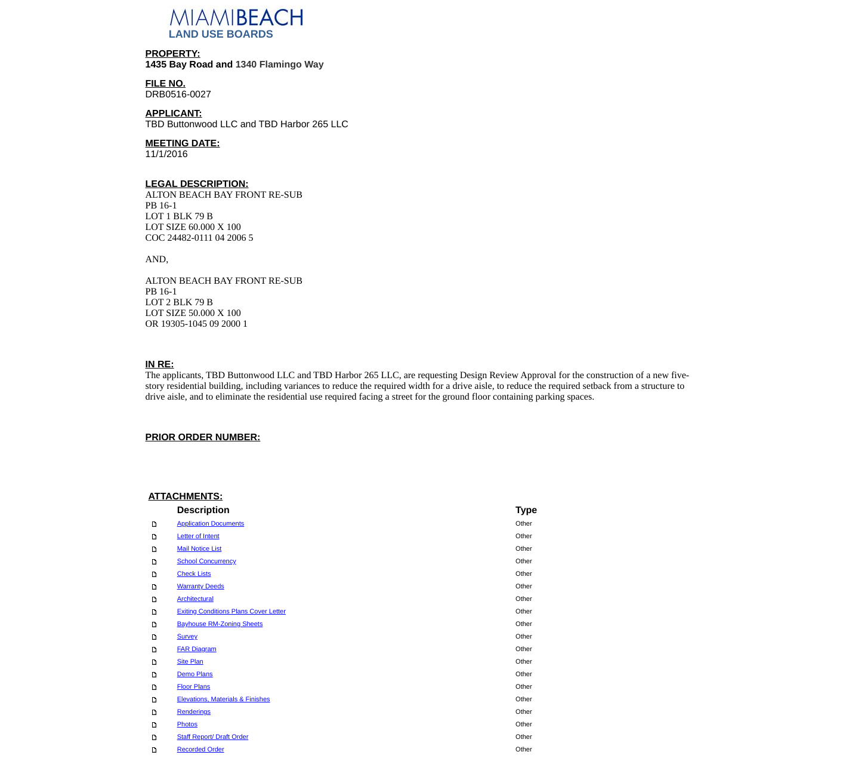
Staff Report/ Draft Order (213, 737)
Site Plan (190, 661)
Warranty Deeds (200, 586)
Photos (187, 724)
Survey (187, 636)
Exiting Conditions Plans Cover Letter (231, 611)
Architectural (195, 599)
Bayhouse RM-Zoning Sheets (220, 624)
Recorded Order (200, 749)
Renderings (194, 712)
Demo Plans (195, 674)
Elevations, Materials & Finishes (223, 699)
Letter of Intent (198, 536)
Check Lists (194, 574)
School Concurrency (206, 561)
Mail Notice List (199, 549)
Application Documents (211, 523)
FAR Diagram (197, 649)
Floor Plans (194, 687)
